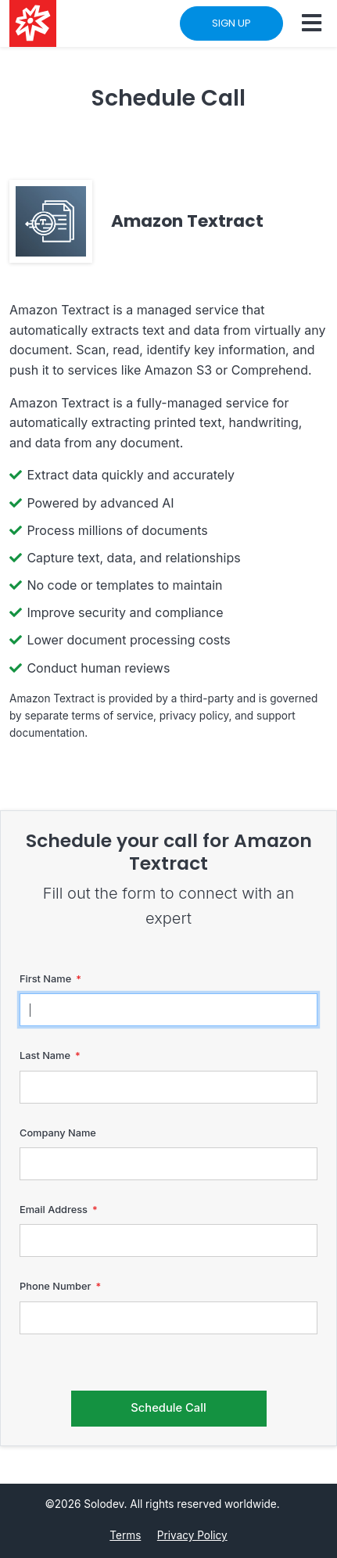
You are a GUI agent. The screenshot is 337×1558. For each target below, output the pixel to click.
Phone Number (55, 1286)
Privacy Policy (192, 1535)
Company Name (58, 1133)
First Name (45, 979)
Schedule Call (168, 1408)
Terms (125, 1535)
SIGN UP (231, 23)
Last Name (45, 1055)
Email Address (54, 1209)
